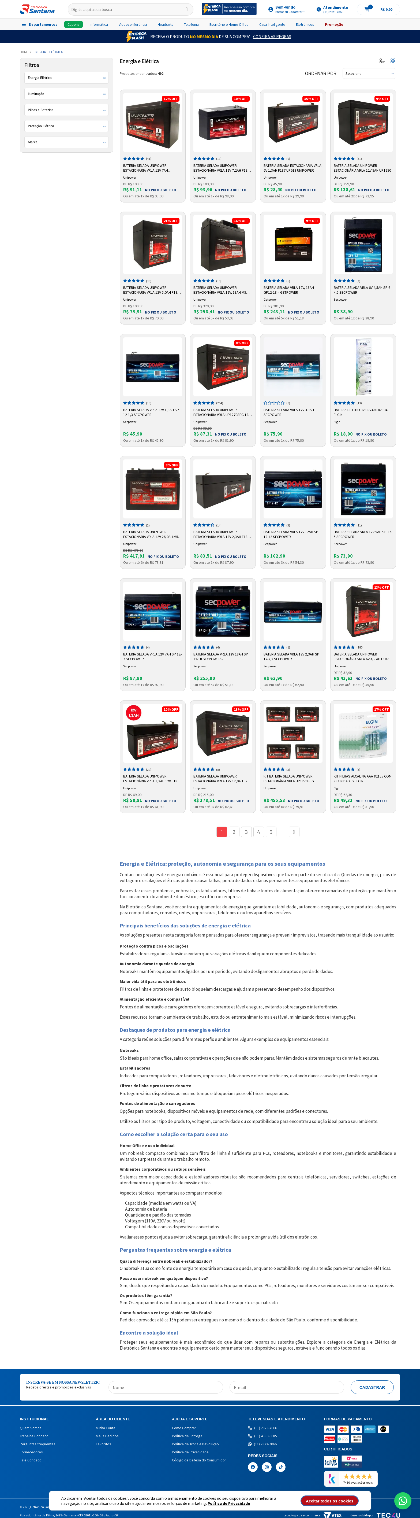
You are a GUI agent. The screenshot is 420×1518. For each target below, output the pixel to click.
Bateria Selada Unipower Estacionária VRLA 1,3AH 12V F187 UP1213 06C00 (151, 779)
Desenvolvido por (375, 1515)
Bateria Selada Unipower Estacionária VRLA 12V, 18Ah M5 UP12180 (219, 290)
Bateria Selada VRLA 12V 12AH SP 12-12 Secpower (291, 534)
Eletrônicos (305, 24)
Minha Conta (105, 1427)
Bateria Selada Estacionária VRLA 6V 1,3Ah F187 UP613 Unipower (292, 168)
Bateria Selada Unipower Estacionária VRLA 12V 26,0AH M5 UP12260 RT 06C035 (150, 534)
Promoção (334, 24)
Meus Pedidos (107, 1436)
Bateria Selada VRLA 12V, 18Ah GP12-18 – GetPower (289, 290)
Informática (99, 24)
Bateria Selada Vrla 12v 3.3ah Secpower (289, 412)
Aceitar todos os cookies (330, 1501)
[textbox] (130, 9)
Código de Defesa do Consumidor (199, 1460)
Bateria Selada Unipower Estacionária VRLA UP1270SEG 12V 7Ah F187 (221, 412)
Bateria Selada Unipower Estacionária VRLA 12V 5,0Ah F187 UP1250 (151, 290)
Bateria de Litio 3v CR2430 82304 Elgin (360, 412)
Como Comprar (184, 1427)
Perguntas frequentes (37, 1444)
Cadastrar (372, 1387)
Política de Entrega (187, 1436)
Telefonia (191, 24)
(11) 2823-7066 (262, 1427)
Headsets (165, 24)
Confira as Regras (272, 36)
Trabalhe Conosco (34, 1436)
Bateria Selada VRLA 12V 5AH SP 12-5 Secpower (363, 534)
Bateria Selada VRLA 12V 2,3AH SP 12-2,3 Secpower (291, 656)
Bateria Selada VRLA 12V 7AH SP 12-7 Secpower (152, 656)
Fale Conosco (31, 1460)
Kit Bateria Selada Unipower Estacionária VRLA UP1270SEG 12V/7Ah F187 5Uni (289, 779)
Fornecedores (31, 1452)
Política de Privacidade (229, 1503)
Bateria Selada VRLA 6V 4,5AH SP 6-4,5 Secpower (362, 290)
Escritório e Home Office (229, 24)
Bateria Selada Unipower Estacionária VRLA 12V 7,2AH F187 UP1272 (221, 168)
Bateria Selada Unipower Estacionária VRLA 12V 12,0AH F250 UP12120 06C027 (222, 779)
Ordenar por (320, 73)
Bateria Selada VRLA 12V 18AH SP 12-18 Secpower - (220, 656)
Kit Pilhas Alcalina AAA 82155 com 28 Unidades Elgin (363, 778)
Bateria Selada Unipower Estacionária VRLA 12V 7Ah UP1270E (145, 168)
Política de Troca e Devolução (195, 1444)
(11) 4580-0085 (262, 1436)
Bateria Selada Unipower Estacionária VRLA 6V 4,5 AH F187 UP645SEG (361, 657)
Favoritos (103, 1444)
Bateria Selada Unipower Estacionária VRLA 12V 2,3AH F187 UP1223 (221, 534)
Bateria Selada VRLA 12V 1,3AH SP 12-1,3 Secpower (151, 412)
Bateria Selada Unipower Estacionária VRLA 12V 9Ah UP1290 (362, 168)
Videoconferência (133, 24)
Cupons (74, 24)
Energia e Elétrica (48, 52)
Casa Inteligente (272, 24)
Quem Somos (31, 1427)
